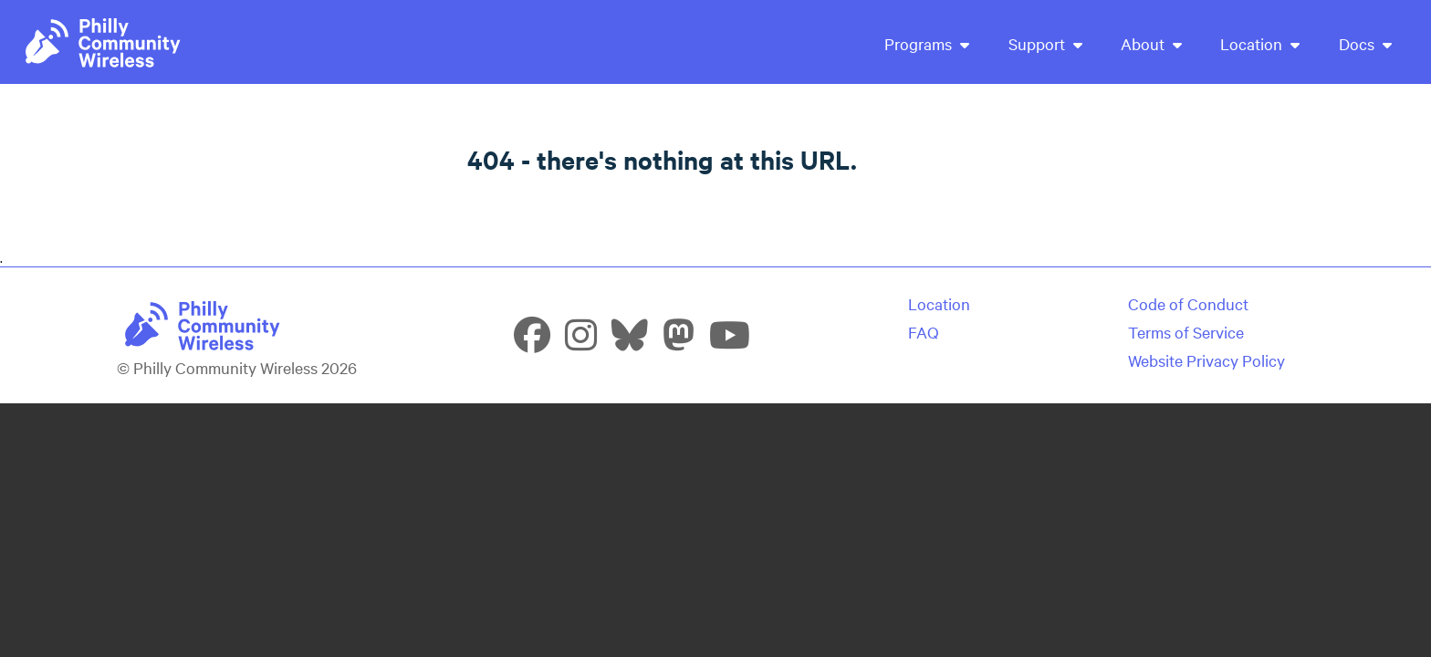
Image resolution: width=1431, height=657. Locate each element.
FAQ (923, 331)
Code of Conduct (1188, 303)
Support (1045, 43)
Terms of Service (1186, 331)
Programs (926, 43)
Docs (1365, 43)
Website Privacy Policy (1206, 359)
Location (1260, 43)
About (1151, 43)
